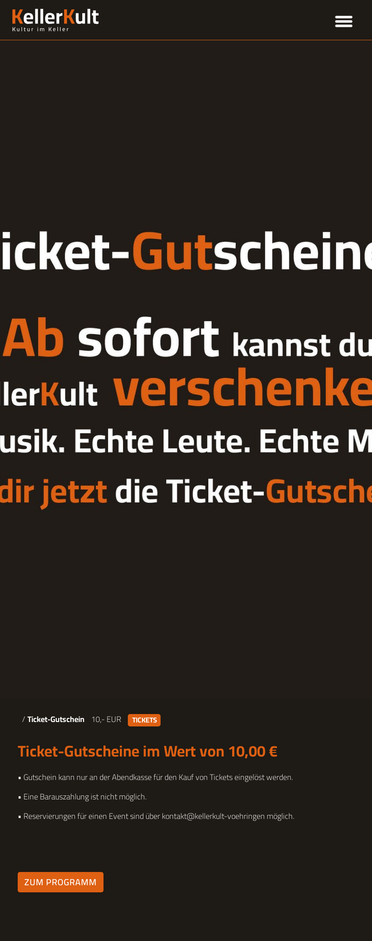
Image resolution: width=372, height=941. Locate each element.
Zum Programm (60, 882)
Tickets (144, 720)
